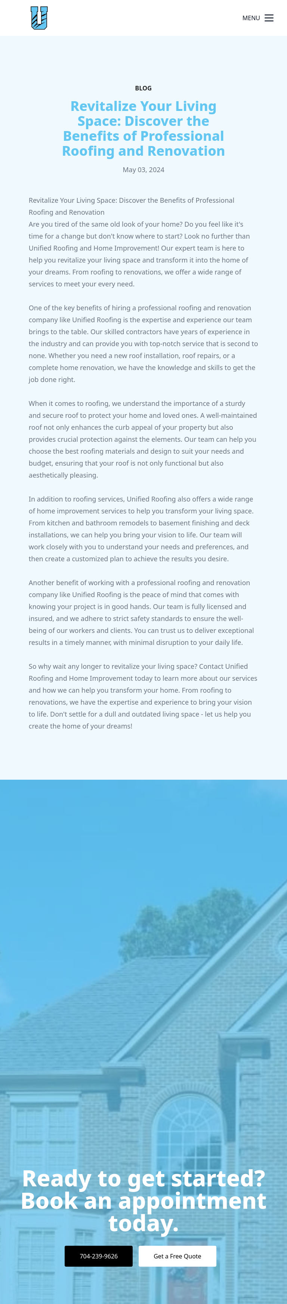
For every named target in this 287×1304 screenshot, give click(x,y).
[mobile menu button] (269, 18)
